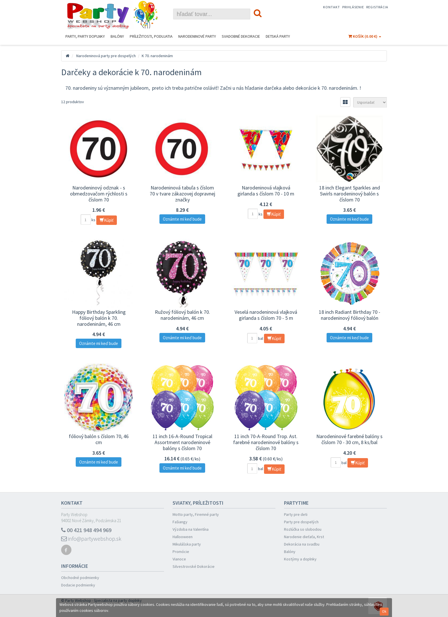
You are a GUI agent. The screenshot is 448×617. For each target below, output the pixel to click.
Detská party (278, 36)
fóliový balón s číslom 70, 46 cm (99, 439)
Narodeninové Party (197, 36)
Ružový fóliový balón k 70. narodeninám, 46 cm (182, 315)
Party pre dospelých (301, 521)
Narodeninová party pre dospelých (106, 55)
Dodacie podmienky (78, 585)
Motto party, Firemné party (196, 514)
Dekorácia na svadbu (301, 544)
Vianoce (179, 559)
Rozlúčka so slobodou (302, 529)
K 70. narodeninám (157, 55)
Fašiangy (180, 521)
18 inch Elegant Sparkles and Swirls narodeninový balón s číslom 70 (349, 193)
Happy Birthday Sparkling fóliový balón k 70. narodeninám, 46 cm (99, 318)
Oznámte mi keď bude (182, 219)
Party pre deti (295, 514)
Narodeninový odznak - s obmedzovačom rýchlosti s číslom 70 (98, 193)
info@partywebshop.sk (91, 538)
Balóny (117, 36)
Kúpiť (106, 220)
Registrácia (377, 7)
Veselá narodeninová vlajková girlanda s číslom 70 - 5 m (266, 315)
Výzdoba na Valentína (191, 529)
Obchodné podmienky (80, 577)
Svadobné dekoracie (241, 36)
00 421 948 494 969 (86, 530)
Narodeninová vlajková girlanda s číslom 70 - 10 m (265, 190)
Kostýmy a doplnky (300, 559)
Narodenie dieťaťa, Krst (304, 536)
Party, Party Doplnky (85, 36)
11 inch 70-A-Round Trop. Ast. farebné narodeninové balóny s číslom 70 (266, 442)
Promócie (181, 551)
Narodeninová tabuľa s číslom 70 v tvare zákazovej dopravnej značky (182, 193)
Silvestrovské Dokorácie (194, 566)
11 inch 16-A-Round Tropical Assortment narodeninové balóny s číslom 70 (182, 442)
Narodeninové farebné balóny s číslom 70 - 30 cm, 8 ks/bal (349, 439)
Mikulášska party (187, 544)
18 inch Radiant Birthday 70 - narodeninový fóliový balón (349, 315)
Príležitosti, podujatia (151, 36)
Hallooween (183, 536)
